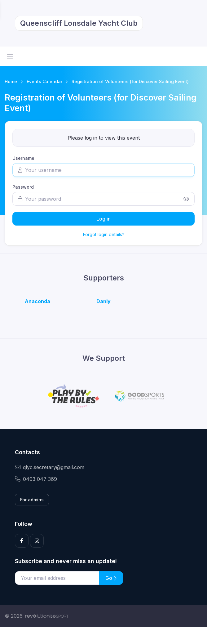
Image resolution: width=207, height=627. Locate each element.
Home (11, 81)
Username (23, 158)
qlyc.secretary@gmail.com (49, 467)
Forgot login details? (103, 234)
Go (111, 578)
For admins (32, 499)
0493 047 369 (36, 479)
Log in (103, 219)
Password (23, 187)
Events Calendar (44, 81)
